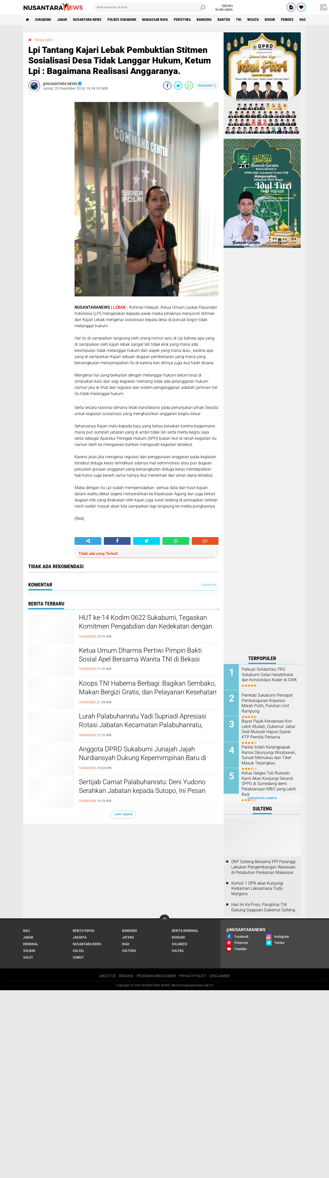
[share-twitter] (178, 85)
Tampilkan (208, 584)
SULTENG (129, 951)
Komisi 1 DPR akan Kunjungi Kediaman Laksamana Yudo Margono (257, 888)
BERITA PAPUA (83, 931)
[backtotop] (164, 919)
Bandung (204, 19)
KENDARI (178, 937)
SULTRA (178, 951)
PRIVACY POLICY (192, 976)
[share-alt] (88, 541)
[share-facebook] (167, 85)
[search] (150, 7)
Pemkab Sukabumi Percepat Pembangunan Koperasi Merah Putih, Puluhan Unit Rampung (267, 703)
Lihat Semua (123, 814)
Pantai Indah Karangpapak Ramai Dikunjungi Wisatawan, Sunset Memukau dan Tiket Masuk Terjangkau (269, 755)
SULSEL (78, 951)
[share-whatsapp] (189, 85)
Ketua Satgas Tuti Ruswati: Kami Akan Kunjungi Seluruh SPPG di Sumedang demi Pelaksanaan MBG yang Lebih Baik (269, 784)
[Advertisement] (48, 173)
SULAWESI (179, 944)
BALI (26, 931)
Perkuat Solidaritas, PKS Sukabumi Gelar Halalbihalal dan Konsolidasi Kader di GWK (269, 675)
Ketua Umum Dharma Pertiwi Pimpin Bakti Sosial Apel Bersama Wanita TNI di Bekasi (140, 655)
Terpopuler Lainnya (262, 798)
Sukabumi (43, 19)
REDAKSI (126, 976)
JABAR (62, 19)
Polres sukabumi (121, 19)
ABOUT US (107, 976)
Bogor (270, 19)
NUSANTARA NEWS (87, 19)
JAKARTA (80, 937)
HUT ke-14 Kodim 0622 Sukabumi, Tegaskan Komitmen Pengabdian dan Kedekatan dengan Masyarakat (145, 626)
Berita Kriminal (185, 931)
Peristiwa (182, 19)
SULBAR (29, 951)
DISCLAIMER (219, 976)
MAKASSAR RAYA (155, 19)
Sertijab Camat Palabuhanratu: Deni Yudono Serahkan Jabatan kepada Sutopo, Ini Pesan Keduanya (142, 790)
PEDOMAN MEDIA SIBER (156, 976)
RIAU (125, 944)
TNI (238, 19)
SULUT (28, 957)
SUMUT (78, 957)
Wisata (253, 19)
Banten (223, 19)
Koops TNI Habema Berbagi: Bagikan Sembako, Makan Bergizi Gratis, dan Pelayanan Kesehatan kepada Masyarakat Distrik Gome (147, 692)
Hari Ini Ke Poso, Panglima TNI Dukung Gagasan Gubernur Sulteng (263, 907)
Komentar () (207, 85)
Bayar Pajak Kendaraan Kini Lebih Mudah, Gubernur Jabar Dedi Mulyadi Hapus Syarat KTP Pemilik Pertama (268, 729)
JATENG (128, 937)
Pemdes (287, 19)
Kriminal (30, 944)
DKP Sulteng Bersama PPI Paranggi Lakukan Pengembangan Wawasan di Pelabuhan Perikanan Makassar (263, 867)
